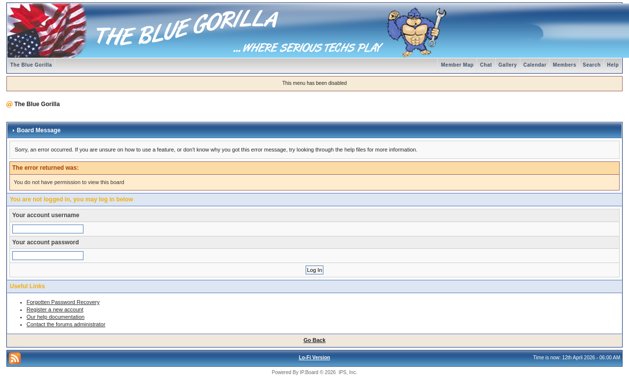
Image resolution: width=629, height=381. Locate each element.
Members (564, 65)
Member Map (457, 65)
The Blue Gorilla (31, 65)
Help (613, 65)
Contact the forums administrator (66, 324)
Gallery (508, 65)
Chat (486, 65)
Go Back (315, 340)
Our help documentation (55, 317)
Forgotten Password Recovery (63, 302)
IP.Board (309, 372)
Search (591, 65)
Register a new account (55, 309)
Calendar (535, 65)
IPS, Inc (347, 372)
